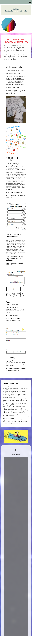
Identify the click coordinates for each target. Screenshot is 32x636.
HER (18, 87)
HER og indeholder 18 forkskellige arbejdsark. (14, 258)
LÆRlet (16, 9)
